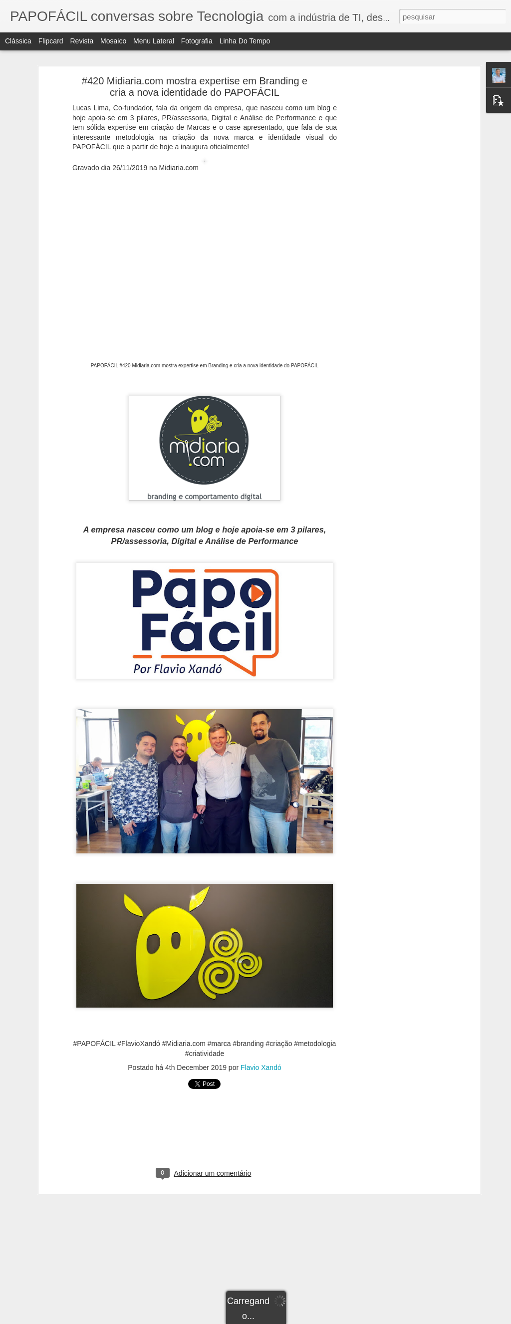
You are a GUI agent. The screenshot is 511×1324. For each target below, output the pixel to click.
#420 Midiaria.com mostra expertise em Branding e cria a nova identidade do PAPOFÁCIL (194, 86)
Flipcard (50, 41)
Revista (81, 41)
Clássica (18, 41)
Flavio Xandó (261, 1067)
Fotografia (197, 41)
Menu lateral (153, 41)
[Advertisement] (392, 237)
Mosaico (113, 41)
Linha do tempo (245, 41)
